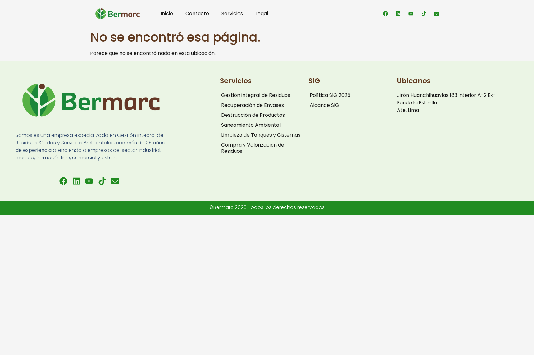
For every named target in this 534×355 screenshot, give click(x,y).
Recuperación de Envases (252, 105)
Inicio (167, 13)
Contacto (197, 13)
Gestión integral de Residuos (255, 95)
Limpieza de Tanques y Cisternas (260, 135)
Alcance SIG (324, 105)
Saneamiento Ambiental (251, 125)
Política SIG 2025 (330, 95)
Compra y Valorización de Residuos (252, 148)
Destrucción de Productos (253, 115)
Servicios (232, 13)
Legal (261, 13)
